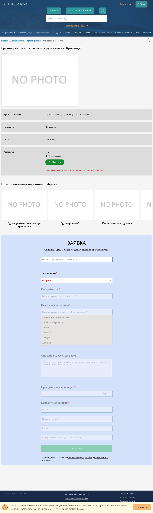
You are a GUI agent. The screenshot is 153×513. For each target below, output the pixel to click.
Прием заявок (55, 156)
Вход (142, 4)
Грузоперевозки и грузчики (117, 223)
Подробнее (82, 509)
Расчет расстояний (123, 33)
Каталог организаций (102, 33)
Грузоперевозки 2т (71, 223)
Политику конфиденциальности (80, 458)
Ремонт (67, 33)
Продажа (57, 33)
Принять (142, 507)
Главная (4, 41)
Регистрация (125, 4)
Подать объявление (80, 11)
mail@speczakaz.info (127, 497)
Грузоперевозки (43, 33)
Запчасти (77, 33)
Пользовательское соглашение (76, 499)
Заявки (87, 33)
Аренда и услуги (25, 33)
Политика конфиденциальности (76, 494)
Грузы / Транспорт (143, 33)
